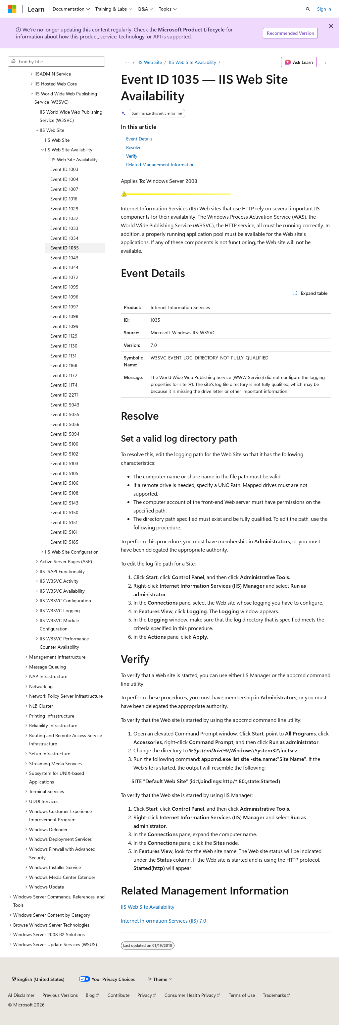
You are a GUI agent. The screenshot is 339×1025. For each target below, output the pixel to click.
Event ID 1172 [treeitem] (63, 375)
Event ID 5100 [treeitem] (64, 444)
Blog (90, 995)
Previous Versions (60, 995)
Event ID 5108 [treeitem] (64, 493)
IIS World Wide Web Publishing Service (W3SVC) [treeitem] (71, 116)
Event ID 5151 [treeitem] (63, 522)
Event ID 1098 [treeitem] (64, 316)
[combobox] (56, 61)
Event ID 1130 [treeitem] (63, 346)
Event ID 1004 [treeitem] (64, 179)
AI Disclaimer (21, 995)
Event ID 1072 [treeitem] (64, 277)
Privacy (144, 995)
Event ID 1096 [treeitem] (64, 297)
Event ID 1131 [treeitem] (63, 355)
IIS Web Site (149, 62)
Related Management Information (160, 164)
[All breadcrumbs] (126, 62)
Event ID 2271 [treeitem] (64, 395)
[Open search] (308, 9)
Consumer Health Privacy (190, 995)
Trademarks (274, 995)
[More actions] (325, 62)
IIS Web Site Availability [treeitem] (74, 159)
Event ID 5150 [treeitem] (64, 512)
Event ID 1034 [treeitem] (64, 238)
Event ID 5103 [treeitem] (64, 463)
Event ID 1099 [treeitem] (64, 326)
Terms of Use (242, 995)
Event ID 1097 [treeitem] (64, 306)
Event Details (139, 138)
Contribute (118, 995)
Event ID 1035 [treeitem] (64, 247)
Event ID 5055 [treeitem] (64, 414)
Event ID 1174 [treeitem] (63, 385)
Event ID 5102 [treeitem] (64, 454)
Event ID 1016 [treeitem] (63, 198)
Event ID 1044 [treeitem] (64, 267)
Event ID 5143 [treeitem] (64, 503)
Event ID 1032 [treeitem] (64, 218)
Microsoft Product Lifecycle (191, 29)
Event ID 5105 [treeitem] (64, 473)
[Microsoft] (12, 9)
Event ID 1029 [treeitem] (64, 208)
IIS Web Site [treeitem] (57, 140)
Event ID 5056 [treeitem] (64, 424)
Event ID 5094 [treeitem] (64, 434)
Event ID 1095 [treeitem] (64, 287)
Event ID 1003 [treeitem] (64, 169)
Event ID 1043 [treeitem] (64, 257)
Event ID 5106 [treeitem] (64, 483)
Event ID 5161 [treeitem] (63, 532)
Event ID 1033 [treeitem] (64, 228)
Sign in (324, 9)
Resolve (133, 147)
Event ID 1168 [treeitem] (63, 365)
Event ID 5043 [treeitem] (64, 405)
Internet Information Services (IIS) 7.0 (163, 920)
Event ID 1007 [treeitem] (64, 189)
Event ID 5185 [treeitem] (64, 542)
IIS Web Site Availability (192, 62)
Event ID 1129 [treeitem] (63, 336)
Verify (131, 156)
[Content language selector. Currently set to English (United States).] (38, 979)
